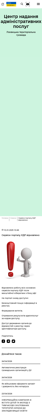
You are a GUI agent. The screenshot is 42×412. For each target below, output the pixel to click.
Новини (13, 218)
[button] (28, 4)
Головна (5, 218)
